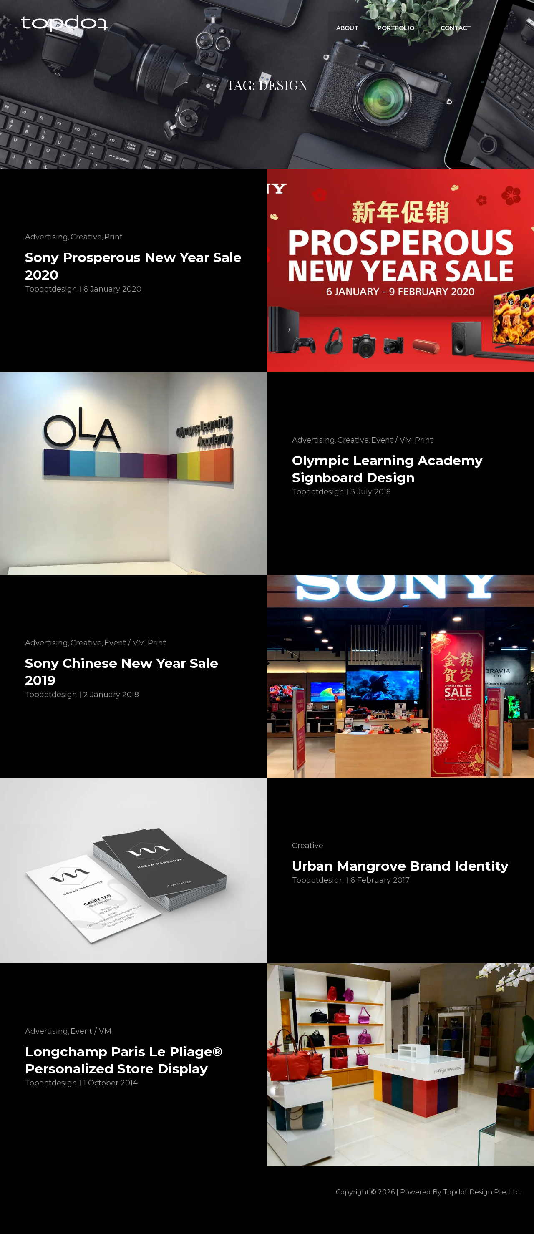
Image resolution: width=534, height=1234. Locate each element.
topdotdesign (51, 288)
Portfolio (402, 23)
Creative (86, 237)
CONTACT (456, 23)
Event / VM (391, 439)
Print (113, 237)
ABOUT (350, 23)
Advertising (46, 237)
